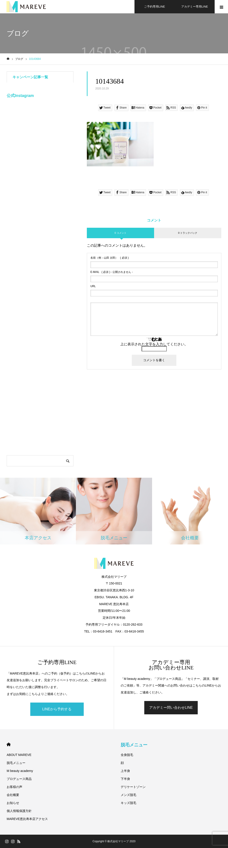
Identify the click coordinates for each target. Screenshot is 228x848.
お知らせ (13, 803)
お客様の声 (14, 787)
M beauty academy (20, 771)
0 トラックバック (187, 233)
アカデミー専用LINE (194, 6)
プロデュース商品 (19, 779)
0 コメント (120, 233)
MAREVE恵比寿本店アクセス (27, 819)
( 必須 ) (109, 257)
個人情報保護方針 (19, 811)
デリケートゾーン (133, 787)
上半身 (125, 771)
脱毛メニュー (16, 763)
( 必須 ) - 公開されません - (111, 272)
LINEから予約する (57, 709)
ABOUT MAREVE (19, 755)
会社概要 (13, 795)
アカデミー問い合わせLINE (171, 707)
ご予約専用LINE (154, 6)
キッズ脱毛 (128, 803)
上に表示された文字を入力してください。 (154, 344)
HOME (8, 744)
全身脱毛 (127, 755)
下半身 (125, 779)
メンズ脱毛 (128, 795)
